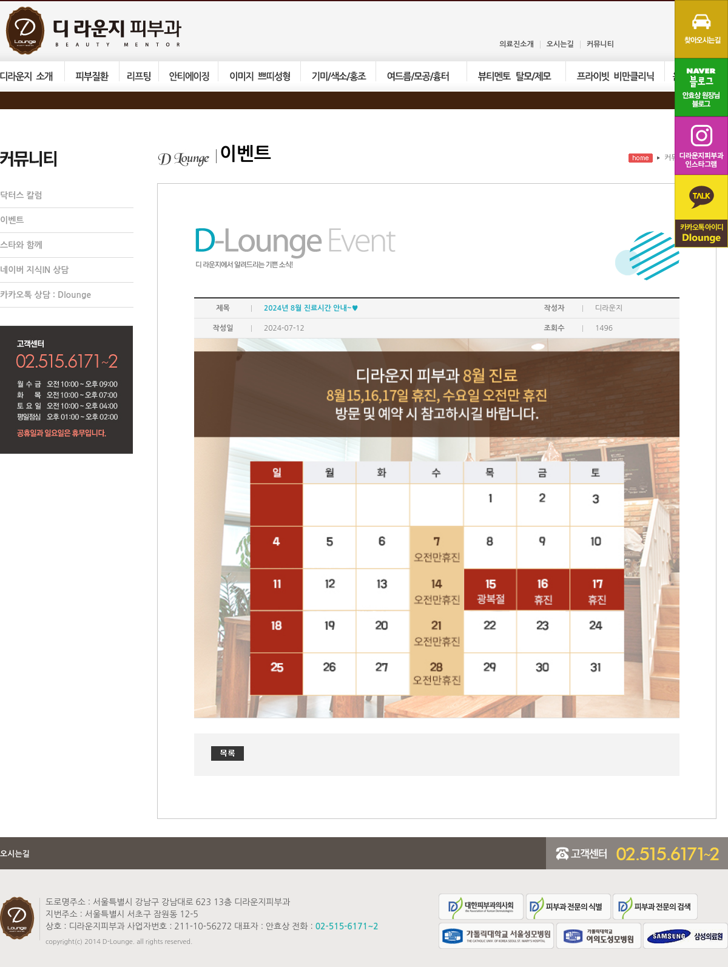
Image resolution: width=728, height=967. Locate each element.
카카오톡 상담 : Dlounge (45, 295)
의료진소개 (516, 44)
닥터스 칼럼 (21, 195)
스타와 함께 (21, 245)
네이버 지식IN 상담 (34, 270)
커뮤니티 (600, 44)
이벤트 (12, 220)
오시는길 (560, 44)
